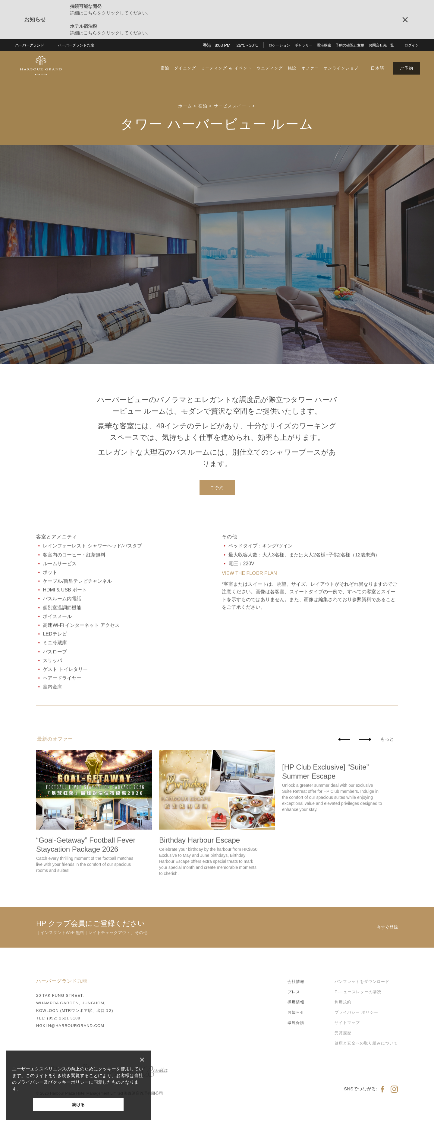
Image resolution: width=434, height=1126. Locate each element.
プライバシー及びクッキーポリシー (53, 1082)
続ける (78, 1104)
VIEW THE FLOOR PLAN (249, 608)
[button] (78, 45)
